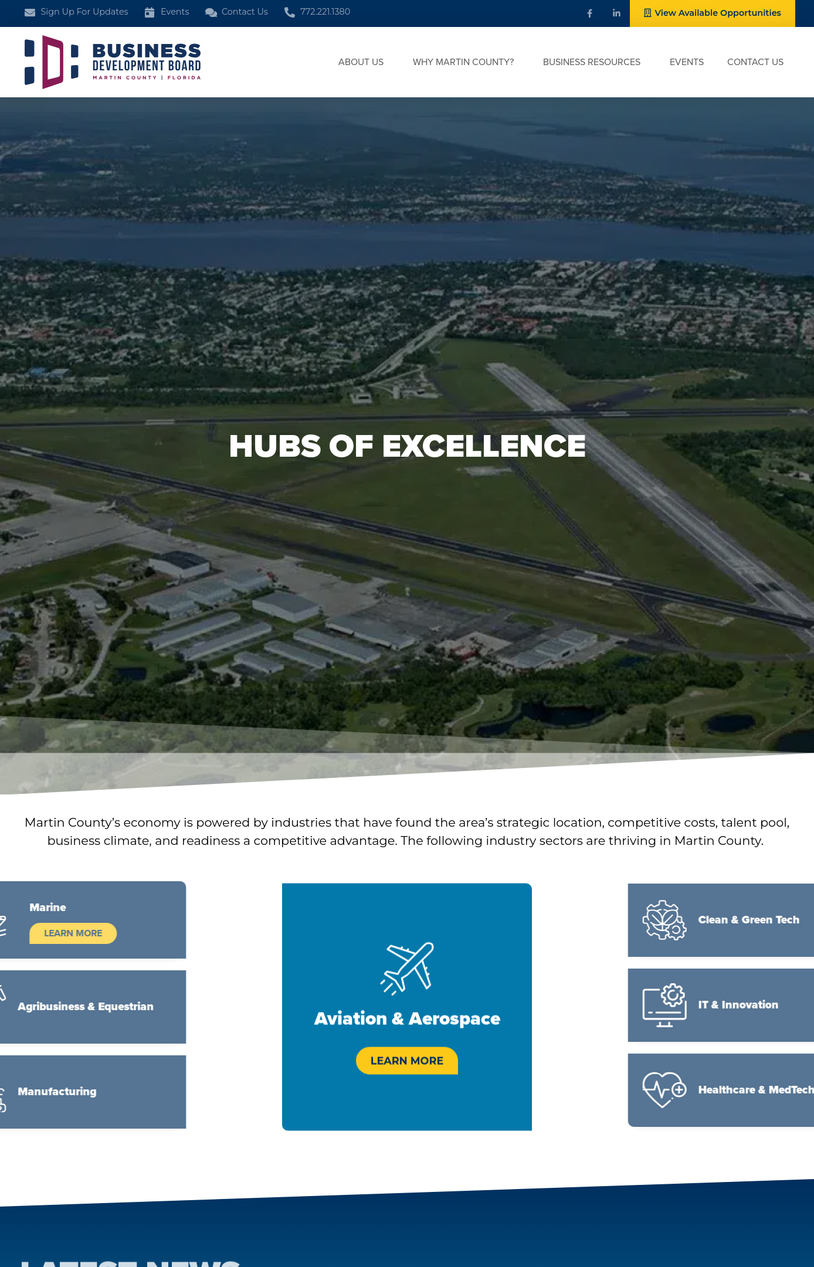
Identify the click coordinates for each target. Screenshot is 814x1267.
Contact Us (755, 62)
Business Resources (594, 62)
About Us (363, 62)
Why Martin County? (466, 62)
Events (687, 62)
